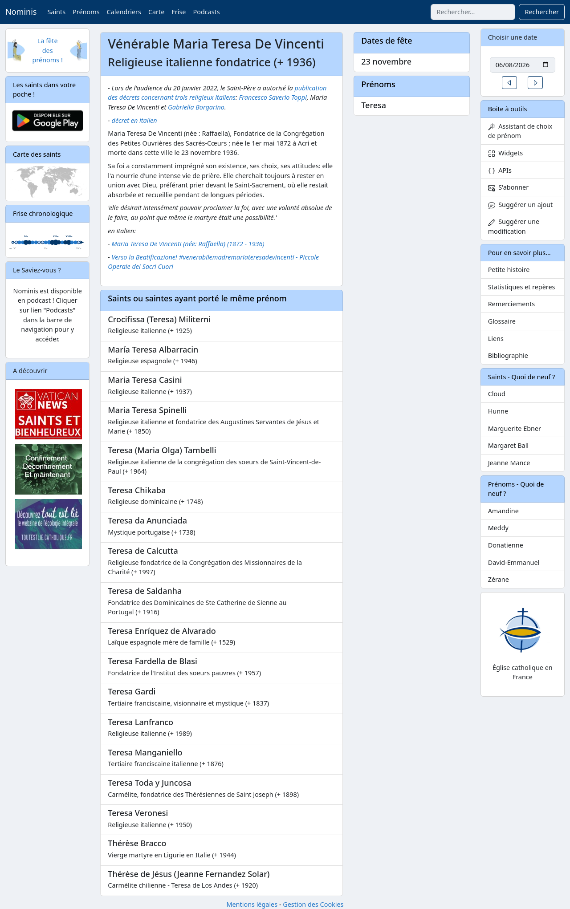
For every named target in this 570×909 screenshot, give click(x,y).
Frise (178, 12)
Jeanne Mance (509, 463)
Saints (56, 12)
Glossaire (502, 321)
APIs (500, 170)
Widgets (505, 153)
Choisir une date (512, 37)
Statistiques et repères (521, 287)
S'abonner (508, 187)
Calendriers (124, 12)
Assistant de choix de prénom (520, 131)
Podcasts (206, 12)
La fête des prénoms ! (48, 50)
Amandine (503, 511)
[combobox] (473, 12)
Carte (156, 12)
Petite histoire (509, 269)
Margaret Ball (508, 445)
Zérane (498, 579)
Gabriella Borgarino (196, 107)
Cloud (496, 394)
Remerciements (511, 304)
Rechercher (542, 12)
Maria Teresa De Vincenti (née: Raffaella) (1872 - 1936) (188, 243)
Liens (496, 338)
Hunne (498, 411)
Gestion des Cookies (313, 904)
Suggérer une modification (513, 226)
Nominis (21, 11)
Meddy (498, 527)
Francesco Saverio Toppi (272, 97)
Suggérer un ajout (520, 204)
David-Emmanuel (514, 562)
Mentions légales (251, 904)
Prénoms (86, 12)
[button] (509, 82)
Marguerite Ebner (514, 428)
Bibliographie (508, 355)
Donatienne (505, 545)
